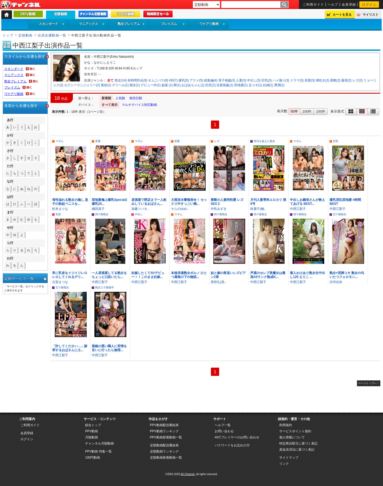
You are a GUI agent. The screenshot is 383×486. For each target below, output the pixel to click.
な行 (10, 181)
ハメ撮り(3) (281, 80)
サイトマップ (288, 457)
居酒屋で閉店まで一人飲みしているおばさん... (148, 202)
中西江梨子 (298, 209)
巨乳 (335, 141)
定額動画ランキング (164, 451)
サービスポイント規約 (295, 431)
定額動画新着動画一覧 (166, 457)
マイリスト (370, 14)
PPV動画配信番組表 (164, 425)
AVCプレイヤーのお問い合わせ (237, 437)
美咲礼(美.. (218, 282)
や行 (10, 228)
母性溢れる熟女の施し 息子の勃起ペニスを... (70, 202)
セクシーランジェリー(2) (82, 85)
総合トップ (93, 425)
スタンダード (51, 24)
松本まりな (60, 209)
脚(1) (177, 85)
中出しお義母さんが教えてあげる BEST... (307, 202)
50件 (294, 111)
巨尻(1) (210, 85)
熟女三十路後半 (104, 287)
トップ (8, 35)
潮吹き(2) (322, 80)
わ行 (10, 258)
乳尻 (58, 214)
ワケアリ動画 (212, 24)
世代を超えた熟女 (264, 141)
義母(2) (346, 80)
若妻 (98, 141)
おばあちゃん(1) (193, 85)
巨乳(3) (266, 80)
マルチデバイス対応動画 (139, 105)
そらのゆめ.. (180, 209)
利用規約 (285, 425)
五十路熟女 (339, 214)
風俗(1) (106, 85)
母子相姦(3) (226, 80)
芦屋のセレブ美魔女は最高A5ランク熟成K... (267, 275)
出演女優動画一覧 (52, 35)
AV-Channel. (188, 474)
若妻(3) (310, 80)
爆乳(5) (183, 80)
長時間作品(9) (137, 80)
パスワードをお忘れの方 (232, 445)
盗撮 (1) (167, 85)
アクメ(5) (196, 80)
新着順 (106, 98)
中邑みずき (219, 209)
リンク (284, 464)
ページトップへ (367, 383)
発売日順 (135, 98)
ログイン (369, 4)
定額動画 (25, 35)
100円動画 (92, 457)
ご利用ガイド (313, 4)
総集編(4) (211, 80)
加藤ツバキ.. (140, 209)
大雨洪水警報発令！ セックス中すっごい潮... (189, 202)
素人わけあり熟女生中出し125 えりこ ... (307, 275)
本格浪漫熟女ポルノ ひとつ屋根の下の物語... (189, 275)
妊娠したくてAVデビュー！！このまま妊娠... (147, 275)
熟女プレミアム (131, 24)
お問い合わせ (224, 431)
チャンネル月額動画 (99, 443)
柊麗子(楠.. (258, 209)
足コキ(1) (255, 85)
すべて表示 (110, 105)
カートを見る (342, 14)
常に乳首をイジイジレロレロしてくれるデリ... (69, 275)
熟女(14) (121, 80)
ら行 (10, 243)
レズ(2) (357, 80)
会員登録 (349, 4)
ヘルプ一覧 (223, 425)
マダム (60, 141)
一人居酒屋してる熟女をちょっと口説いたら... (109, 275)
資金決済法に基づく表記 (296, 449)
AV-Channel (20, 5)
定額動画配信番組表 (164, 445)
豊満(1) (279, 85)
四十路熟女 (102, 214)
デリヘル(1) (120, 85)
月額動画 (91, 437)
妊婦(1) (268, 85)
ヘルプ (333, 4)
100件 (307, 111)
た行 (10, 166)
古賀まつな (60, 282)
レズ (216, 141)
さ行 (10, 151)
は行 (10, 197)
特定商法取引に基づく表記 (298, 443)
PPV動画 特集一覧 (98, 451)
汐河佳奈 (336, 282)
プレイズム (173, 24)
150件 (320, 111)
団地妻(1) (241, 85)
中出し (139, 214)
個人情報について (292, 437)
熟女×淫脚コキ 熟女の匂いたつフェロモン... (347, 275)
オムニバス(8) (158, 80)
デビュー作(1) (151, 85)
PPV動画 (91, 431)
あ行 (10, 120)
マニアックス (92, 24)
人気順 (120, 98)
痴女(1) (135, 85)
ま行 (10, 212)
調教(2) (335, 80)
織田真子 (98, 209)
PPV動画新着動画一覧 (166, 437)
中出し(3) (254, 80)
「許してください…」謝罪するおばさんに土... (69, 348)
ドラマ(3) (297, 80)
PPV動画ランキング (164, 431)
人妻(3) (241, 80)
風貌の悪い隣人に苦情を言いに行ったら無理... (109, 348)
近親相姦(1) (225, 85)
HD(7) (173, 80)
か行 (10, 135)
